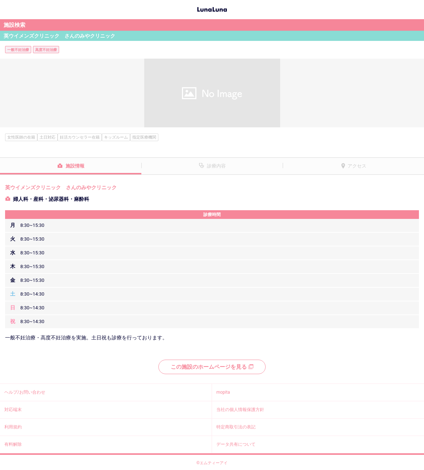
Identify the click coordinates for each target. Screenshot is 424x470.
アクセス (357, 166)
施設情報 (75, 166)
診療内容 (216, 166)
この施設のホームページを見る (212, 367)
